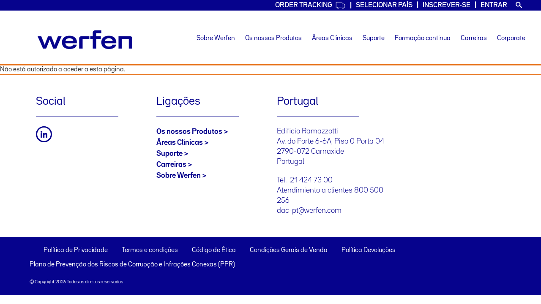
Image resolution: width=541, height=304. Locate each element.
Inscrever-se (446, 5)
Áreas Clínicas (332, 38)
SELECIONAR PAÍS (384, 5)
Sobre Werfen (216, 38)
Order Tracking (310, 5)
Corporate (511, 38)
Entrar (494, 5)
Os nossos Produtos (273, 38)
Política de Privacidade (76, 250)
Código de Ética (214, 250)
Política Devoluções (369, 250)
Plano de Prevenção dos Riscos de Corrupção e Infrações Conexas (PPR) (132, 265)
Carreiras (474, 38)
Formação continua (423, 38)
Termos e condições (150, 250)
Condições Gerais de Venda (289, 250)
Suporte (374, 38)
